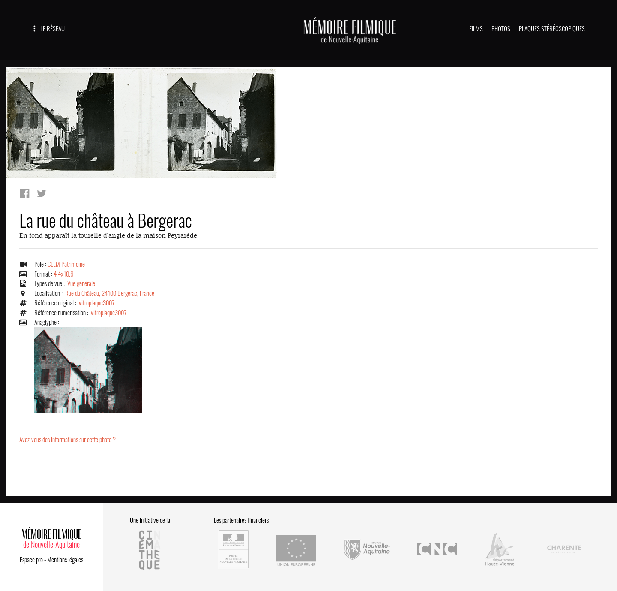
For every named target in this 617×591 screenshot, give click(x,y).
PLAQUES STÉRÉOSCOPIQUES (552, 28)
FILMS (476, 28)
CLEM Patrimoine (66, 264)
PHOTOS (500, 28)
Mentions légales (65, 559)
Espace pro (31, 559)
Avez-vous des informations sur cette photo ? (67, 439)
